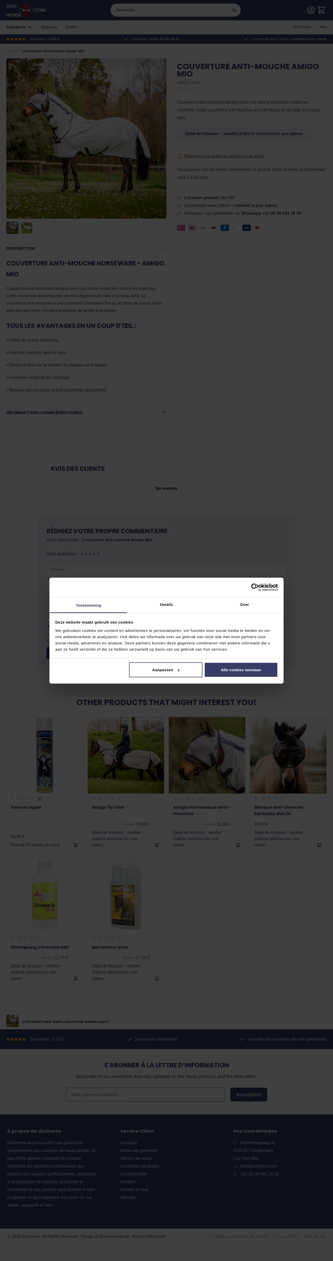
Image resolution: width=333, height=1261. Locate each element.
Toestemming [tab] (88, 605)
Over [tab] (244, 604)
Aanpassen (166, 670)
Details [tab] (166, 604)
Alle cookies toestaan (241, 670)
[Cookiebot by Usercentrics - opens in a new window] (255, 587)
